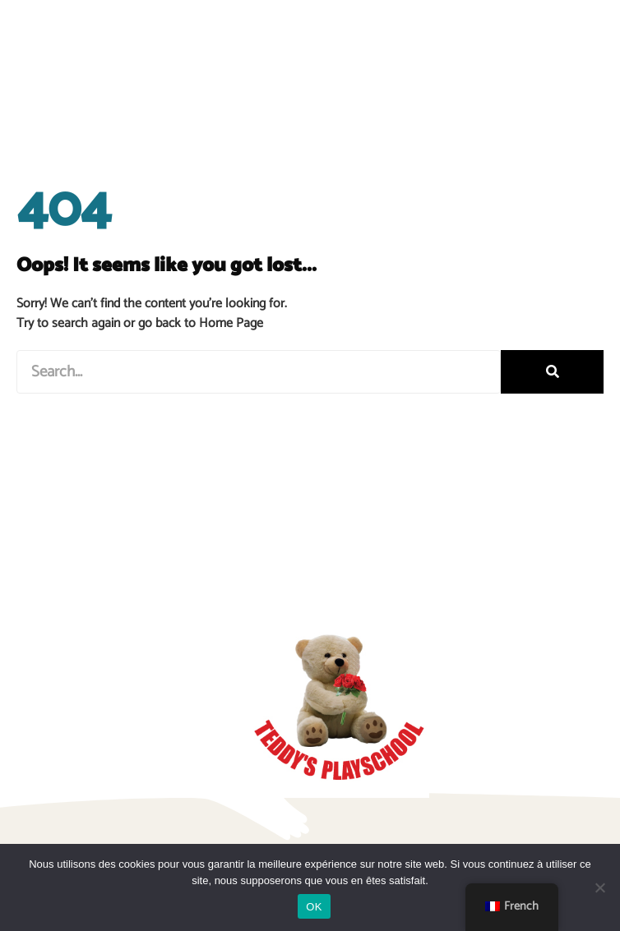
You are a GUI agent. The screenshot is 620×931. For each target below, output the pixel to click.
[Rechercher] (552, 372)
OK (314, 907)
